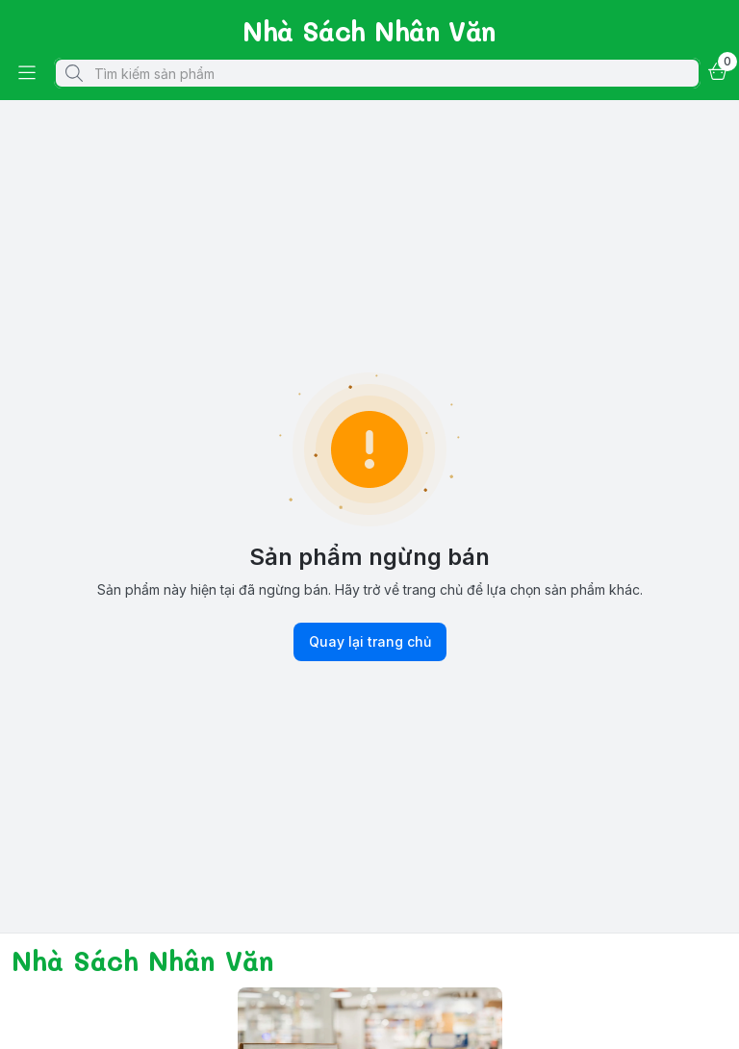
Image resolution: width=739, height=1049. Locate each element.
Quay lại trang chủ (369, 642)
